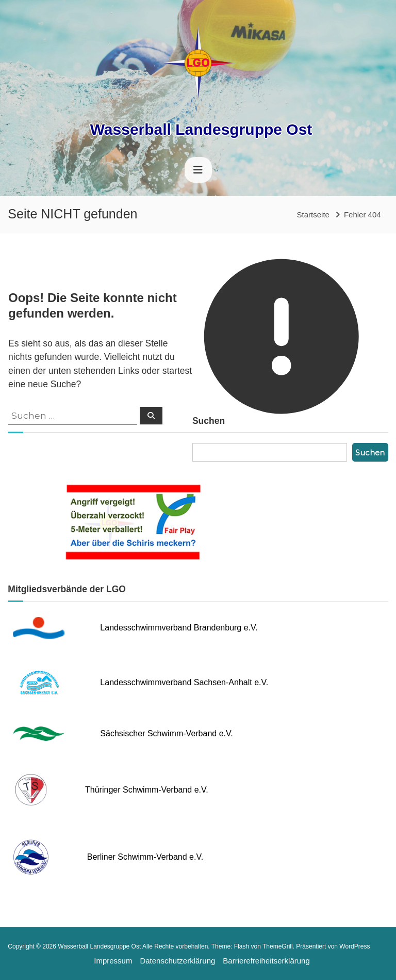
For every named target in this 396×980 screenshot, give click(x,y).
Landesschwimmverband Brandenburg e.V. (178, 627)
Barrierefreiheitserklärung (266, 960)
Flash (241, 946)
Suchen (370, 452)
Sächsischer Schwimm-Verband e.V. (166, 733)
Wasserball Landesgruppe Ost (201, 129)
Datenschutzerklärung (177, 960)
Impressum (113, 960)
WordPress (354, 946)
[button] (15, 964)
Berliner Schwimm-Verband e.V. (145, 856)
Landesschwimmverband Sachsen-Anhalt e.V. (184, 682)
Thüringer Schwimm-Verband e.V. (146, 789)
